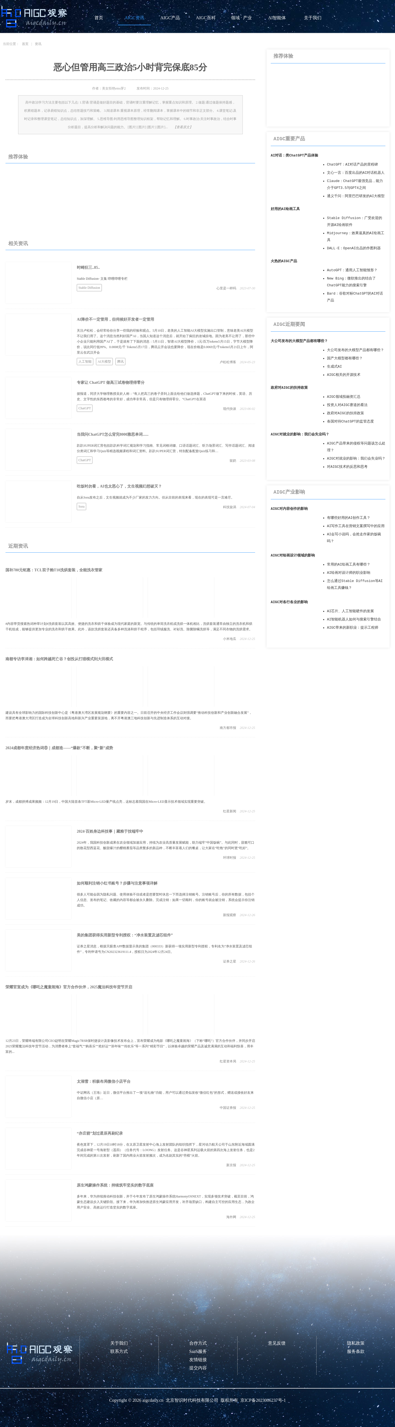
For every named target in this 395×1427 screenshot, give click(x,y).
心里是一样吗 (226, 288)
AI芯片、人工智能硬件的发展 (350, 611)
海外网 (231, 1217)
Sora (81, 506)
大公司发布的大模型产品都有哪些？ (299, 341)
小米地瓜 (229, 639)
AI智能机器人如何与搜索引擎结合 (354, 619)
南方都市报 (228, 728)
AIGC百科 (205, 17)
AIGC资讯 (134, 17)
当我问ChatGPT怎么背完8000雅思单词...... (112, 434)
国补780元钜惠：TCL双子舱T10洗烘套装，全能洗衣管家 (53, 570)
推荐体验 (18, 157)
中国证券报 (228, 1108)
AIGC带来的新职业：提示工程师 (352, 628)
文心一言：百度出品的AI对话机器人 (356, 173)
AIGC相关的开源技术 (343, 375)
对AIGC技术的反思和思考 (347, 467)
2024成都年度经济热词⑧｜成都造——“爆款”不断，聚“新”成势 (59, 748)
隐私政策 (356, 1343)
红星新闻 (229, 811)
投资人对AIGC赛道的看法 (347, 405)
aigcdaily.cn (152, 1400)
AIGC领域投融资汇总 (343, 397)
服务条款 (356, 1351)
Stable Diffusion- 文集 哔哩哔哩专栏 (102, 279)
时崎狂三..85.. (88, 267)
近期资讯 (18, 546)
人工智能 (85, 361)
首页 (98, 17)
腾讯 (120, 361)
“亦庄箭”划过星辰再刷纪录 (100, 1133)
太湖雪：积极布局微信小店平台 (104, 1081)
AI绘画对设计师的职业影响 (348, 573)
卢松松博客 (228, 362)
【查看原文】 (183, 127)
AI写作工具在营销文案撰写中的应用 (356, 526)
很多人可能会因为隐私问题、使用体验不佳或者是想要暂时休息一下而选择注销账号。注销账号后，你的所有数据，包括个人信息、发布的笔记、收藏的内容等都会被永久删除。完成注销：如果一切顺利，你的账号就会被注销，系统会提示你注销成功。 (166, 899)
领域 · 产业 (241, 17)
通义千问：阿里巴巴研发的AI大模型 (356, 196)
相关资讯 (18, 243)
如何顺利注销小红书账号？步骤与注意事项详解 (117, 883)
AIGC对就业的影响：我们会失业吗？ (300, 434)
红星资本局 (228, 1061)
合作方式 (198, 1343)
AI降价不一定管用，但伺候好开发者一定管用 (115, 319)
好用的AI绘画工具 (285, 209)
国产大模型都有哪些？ (345, 358)
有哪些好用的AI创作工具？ (348, 518)
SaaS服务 (198, 1351)
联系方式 (119, 1351)
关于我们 (312, 17)
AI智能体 (277, 17)
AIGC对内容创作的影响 (289, 509)
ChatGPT (84, 408)
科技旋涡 (229, 507)
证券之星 (229, 961)
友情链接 (198, 1359)
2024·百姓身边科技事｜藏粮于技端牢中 (110, 831)
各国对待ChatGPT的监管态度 (350, 421)
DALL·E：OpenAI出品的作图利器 (354, 248)
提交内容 (198, 1368)
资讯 (38, 44)
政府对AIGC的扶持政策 (289, 388)
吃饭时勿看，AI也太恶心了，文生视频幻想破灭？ (119, 486)
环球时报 (229, 858)
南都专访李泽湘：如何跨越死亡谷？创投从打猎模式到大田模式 (59, 659)
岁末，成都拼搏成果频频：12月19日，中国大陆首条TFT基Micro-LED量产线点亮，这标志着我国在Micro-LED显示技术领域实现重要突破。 (106, 802)
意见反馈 (277, 1343)
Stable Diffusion (89, 288)
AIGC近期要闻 (289, 324)
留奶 (233, 461)
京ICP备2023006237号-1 (263, 1400)
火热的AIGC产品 (284, 261)
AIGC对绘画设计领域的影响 (293, 555)
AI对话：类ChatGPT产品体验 (294, 155)
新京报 (231, 1165)
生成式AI (334, 367)
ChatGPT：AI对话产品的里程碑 (352, 165)
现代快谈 (229, 409)
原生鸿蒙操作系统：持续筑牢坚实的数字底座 (115, 1185)
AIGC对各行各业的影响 (289, 602)
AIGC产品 (170, 17)
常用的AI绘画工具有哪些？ (348, 565)
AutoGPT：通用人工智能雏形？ (352, 270)
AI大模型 (104, 361)
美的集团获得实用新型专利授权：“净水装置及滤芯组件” (125, 935)
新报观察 (229, 915)
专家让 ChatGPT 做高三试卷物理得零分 (111, 382)
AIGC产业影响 (289, 492)
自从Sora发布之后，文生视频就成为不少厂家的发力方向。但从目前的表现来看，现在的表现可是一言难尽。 (155, 497)
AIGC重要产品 (289, 139)
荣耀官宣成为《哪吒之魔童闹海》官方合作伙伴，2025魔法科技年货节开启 (68, 987)
